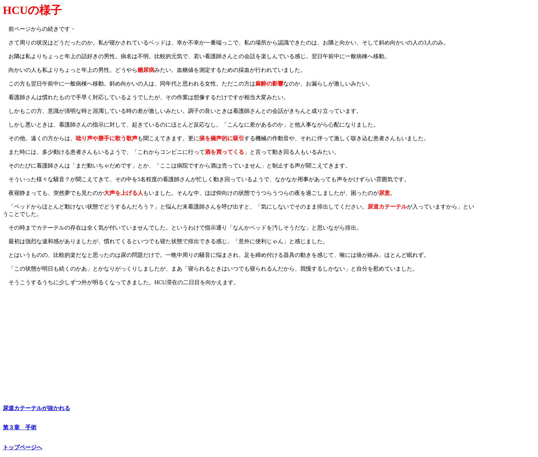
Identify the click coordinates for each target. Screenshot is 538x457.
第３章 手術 (19, 427)
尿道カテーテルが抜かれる (36, 408)
